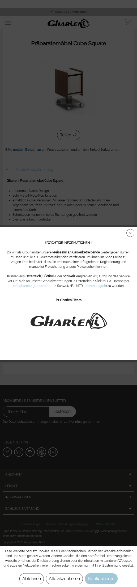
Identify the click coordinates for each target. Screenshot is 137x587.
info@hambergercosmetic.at (34, 286)
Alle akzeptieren (64, 578)
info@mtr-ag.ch (95, 286)
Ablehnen (31, 578)
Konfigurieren (101, 578)
